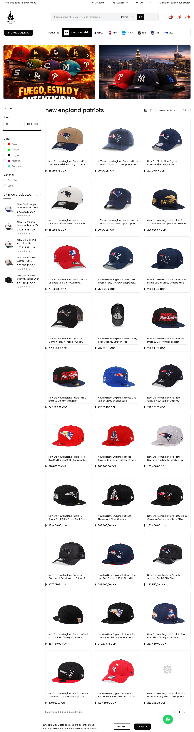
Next (40, 194)
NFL (155, 33)
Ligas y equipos (18, 32)
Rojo (12, 144)
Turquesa (15, 166)
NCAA (127, 33)
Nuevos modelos (77, 32)
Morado (14, 160)
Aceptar (142, 726)
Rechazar (122, 726)
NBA (112, 33)
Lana (10, 185)
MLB (98, 33)
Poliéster (13, 180)
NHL (141, 33)
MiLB (168, 33)
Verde (13, 149)
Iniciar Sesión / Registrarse (175, 2)
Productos (53, 32)
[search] (140, 17)
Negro (13, 155)
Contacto (98, 2)
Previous (36, 194)
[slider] (3, 130)
